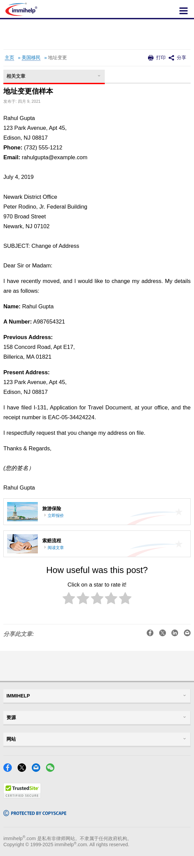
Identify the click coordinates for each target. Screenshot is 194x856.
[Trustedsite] (22, 796)
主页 (9, 57)
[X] (24, 769)
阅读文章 (56, 547)
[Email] (38, 769)
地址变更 (57, 57)
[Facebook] (9, 769)
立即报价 (56, 515)
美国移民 (31, 57)
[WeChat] (52, 769)
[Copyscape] (34, 813)
